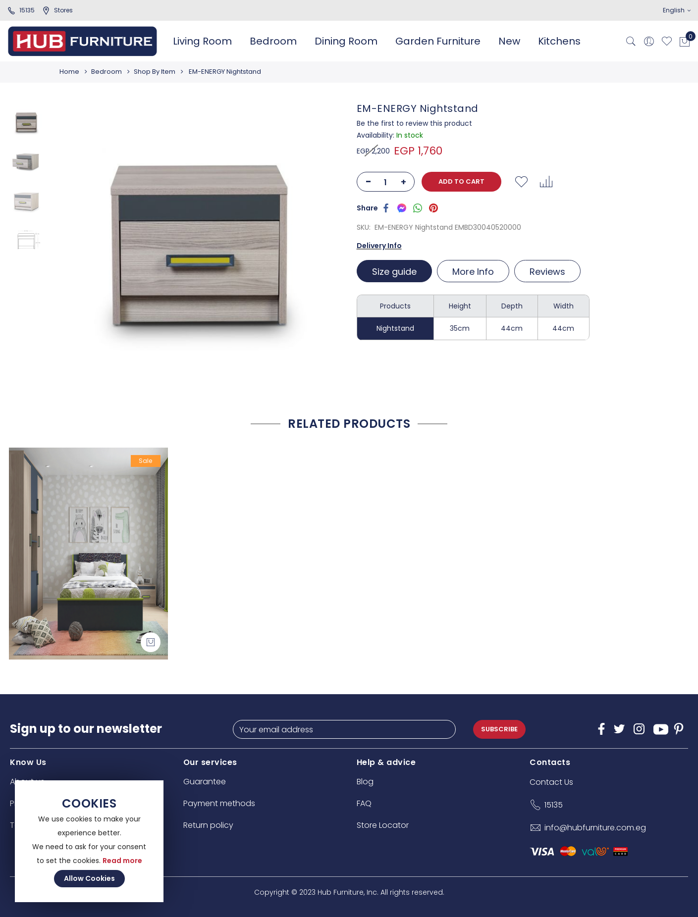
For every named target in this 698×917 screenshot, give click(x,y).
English (677, 10)
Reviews (547, 271)
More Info (473, 271)
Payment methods (219, 803)
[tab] (395, 271)
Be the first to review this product (414, 123)
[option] (26, 122)
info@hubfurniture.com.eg (595, 827)
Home (69, 71)
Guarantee (204, 781)
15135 (21, 10)
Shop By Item (157, 71)
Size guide (394, 271)
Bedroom (108, 71)
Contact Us (551, 782)
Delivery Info (379, 246)
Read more (122, 861)
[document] (89, 841)
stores (57, 10)
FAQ (364, 803)
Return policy (208, 825)
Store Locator (383, 825)
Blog (365, 781)
